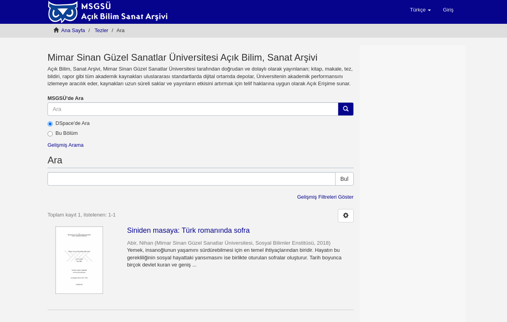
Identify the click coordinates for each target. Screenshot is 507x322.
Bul (344, 179)
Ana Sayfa (73, 30)
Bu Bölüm (63, 133)
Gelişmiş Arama (66, 145)
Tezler (102, 30)
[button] (420, 10)
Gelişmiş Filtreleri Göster (325, 197)
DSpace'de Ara (69, 123)
